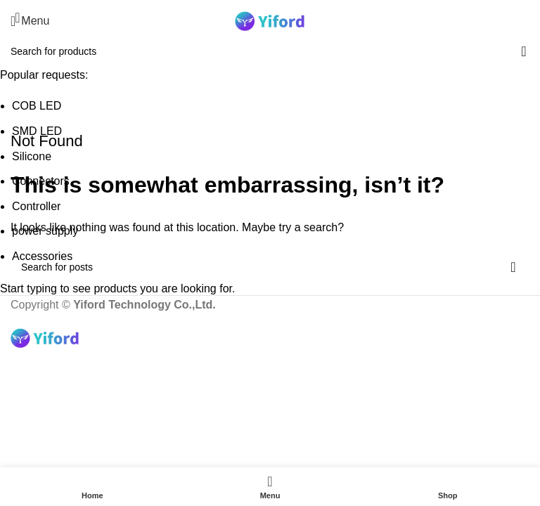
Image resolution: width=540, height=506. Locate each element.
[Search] (529, 21)
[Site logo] (270, 20)
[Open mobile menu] (30, 21)
